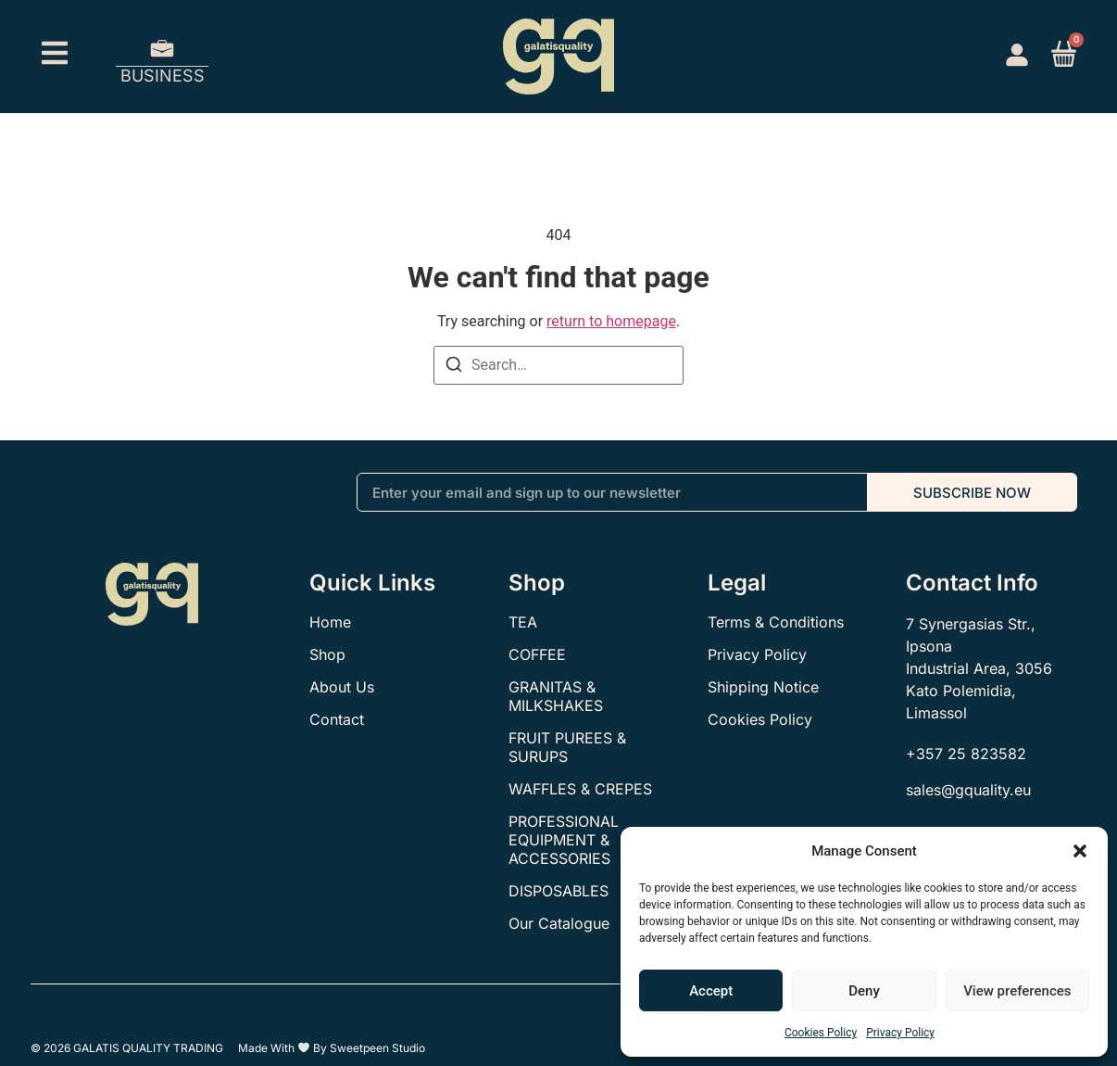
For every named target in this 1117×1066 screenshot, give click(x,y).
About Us (341, 687)
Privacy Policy (900, 1032)
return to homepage (611, 321)
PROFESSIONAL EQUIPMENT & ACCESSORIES (563, 840)
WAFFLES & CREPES (580, 789)
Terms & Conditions (776, 622)
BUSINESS (162, 75)
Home (330, 622)
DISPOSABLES (558, 891)
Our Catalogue (558, 923)
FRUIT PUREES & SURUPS (567, 747)
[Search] (454, 367)
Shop (327, 654)
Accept (711, 991)
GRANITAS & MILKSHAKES (555, 696)
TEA (522, 622)
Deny (864, 991)
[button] (1080, 851)
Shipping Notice (763, 687)
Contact (336, 719)
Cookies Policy (820, 1032)
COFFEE (537, 654)
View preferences (1017, 991)
